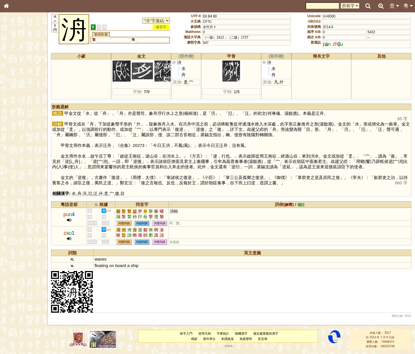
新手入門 (187, 333)
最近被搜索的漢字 (266, 333)
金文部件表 (15, 92)
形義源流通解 (17, 97)
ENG (25, 62)
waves (102, 259)
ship (136, 265)
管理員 (229, 346)
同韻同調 (143, 223)
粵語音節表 (15, 112)
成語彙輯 (14, 187)
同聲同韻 (125, 223)
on (113, 265)
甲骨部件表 (15, 86)
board (122, 265)
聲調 (26, 151)
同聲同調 (161, 223)
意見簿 (263, 338)
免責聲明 (246, 338)
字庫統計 (223, 333)
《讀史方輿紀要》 (20, 182)
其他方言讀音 (17, 161)
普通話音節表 (17, 156)
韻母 (19, 151)
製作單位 (210, 338)
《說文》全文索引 (20, 177)
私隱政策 (228, 338)
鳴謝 (195, 338)
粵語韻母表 (15, 123)
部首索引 (14, 75)
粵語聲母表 (15, 117)
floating (102, 265)
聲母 (11, 151)
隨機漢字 (242, 333)
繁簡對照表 (15, 193)
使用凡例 (205, 333)
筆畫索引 (14, 81)
